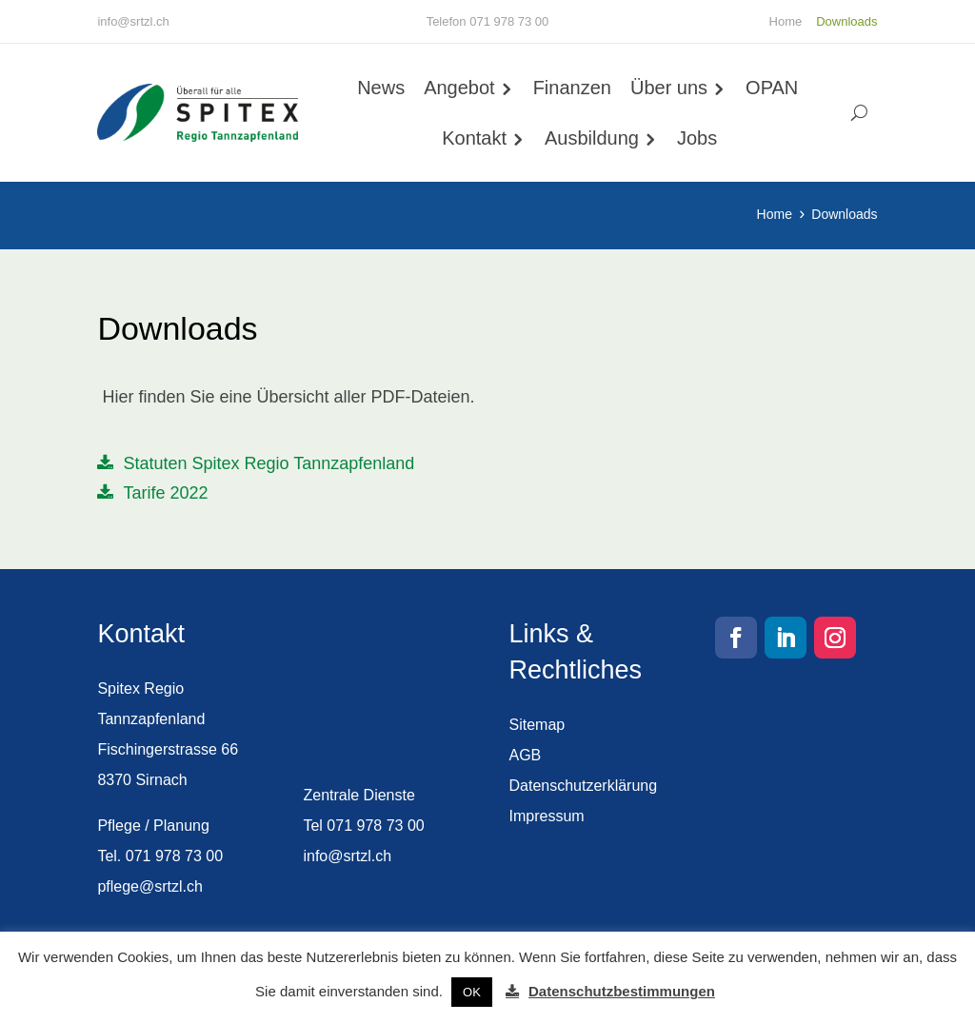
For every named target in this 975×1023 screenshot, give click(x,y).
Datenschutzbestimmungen (621, 991)
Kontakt (476, 138)
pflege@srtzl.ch (150, 886)
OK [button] (472, 992)
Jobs (699, 138)
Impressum (547, 816)
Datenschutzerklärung (583, 785)
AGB (525, 755)
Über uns (669, 87)
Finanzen (573, 87)
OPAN (773, 87)
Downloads (846, 21)
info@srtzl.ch (133, 21)
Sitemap (537, 725)
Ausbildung (594, 138)
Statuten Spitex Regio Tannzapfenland (268, 467)
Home (786, 21)
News (383, 87)
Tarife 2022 (165, 496)
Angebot (461, 87)
